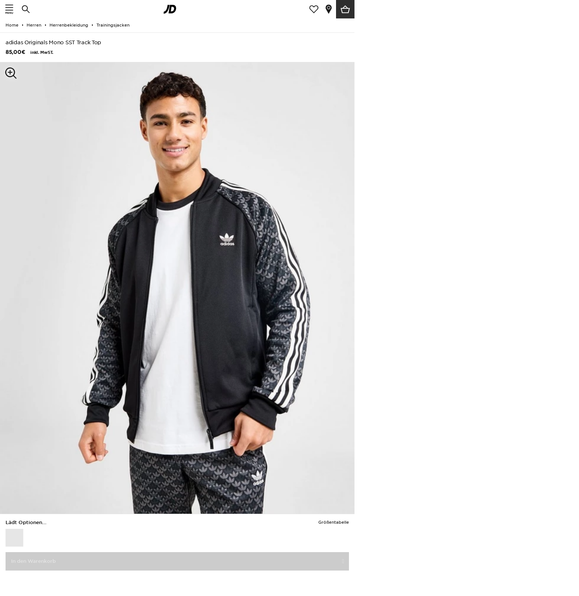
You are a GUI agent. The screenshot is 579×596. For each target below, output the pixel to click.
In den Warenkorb (33, 561)
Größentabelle (333, 522)
